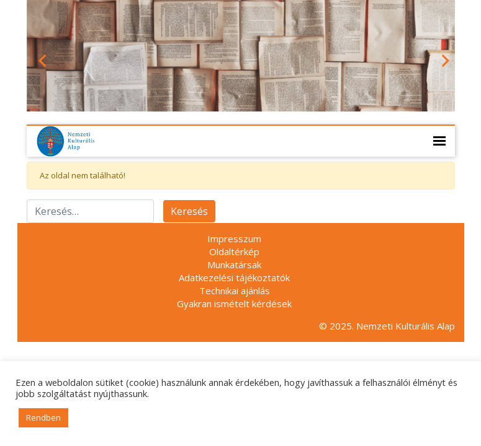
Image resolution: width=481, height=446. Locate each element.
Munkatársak (234, 264)
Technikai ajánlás (234, 290)
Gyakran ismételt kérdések (234, 303)
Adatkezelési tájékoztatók (234, 277)
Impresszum (234, 238)
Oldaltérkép (234, 251)
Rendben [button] (43, 417)
